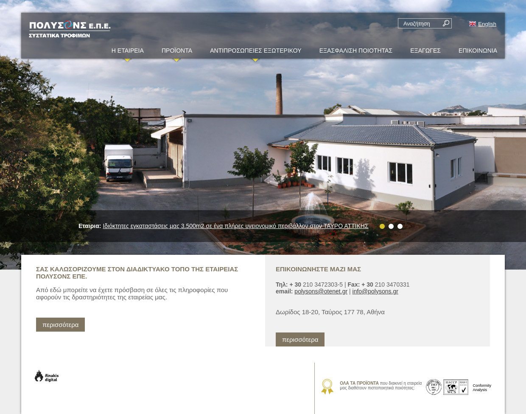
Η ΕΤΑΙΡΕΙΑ (128, 53)
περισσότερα (60, 324)
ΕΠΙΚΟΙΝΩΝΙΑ (478, 50)
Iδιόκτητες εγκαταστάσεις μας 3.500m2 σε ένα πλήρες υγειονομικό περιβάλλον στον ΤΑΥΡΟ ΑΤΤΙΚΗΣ (235, 225)
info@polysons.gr (375, 291)
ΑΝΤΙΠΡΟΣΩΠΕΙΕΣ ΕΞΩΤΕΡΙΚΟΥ (255, 53)
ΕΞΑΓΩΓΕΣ (425, 50)
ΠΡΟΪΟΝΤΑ (177, 53)
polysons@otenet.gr (320, 291)
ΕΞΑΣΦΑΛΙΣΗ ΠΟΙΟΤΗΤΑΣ (355, 50)
